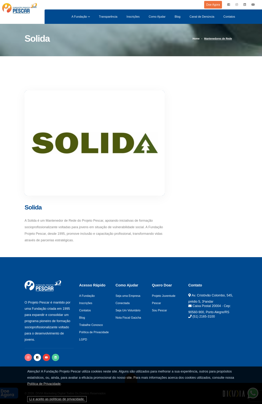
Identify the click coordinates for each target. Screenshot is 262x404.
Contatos (229, 16)
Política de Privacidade (44, 384)
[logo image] (19, 8)
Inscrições (133, 16)
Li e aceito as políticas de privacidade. (57, 399)
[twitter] (55, 357)
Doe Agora (213, 4)
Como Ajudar (157, 16)
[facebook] (228, 4)
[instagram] (236, 4)
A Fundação (79, 16)
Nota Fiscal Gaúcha (128, 317)
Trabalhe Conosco (91, 324)
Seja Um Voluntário (128, 310)
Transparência (108, 16)
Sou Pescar (159, 310)
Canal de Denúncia (202, 16)
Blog (177, 16)
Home (196, 38)
